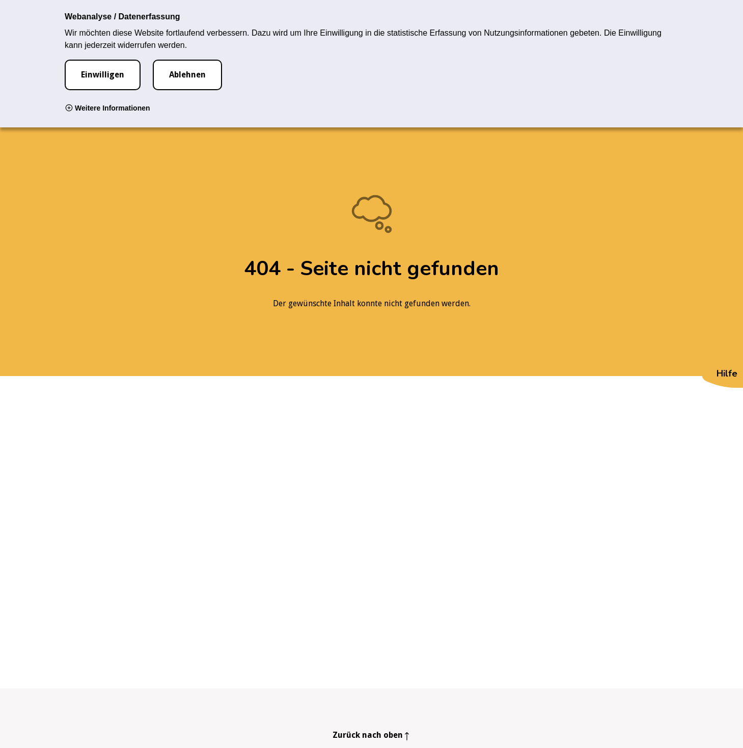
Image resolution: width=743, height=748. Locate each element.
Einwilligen (102, 74)
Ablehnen (187, 74)
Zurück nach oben (368, 735)
